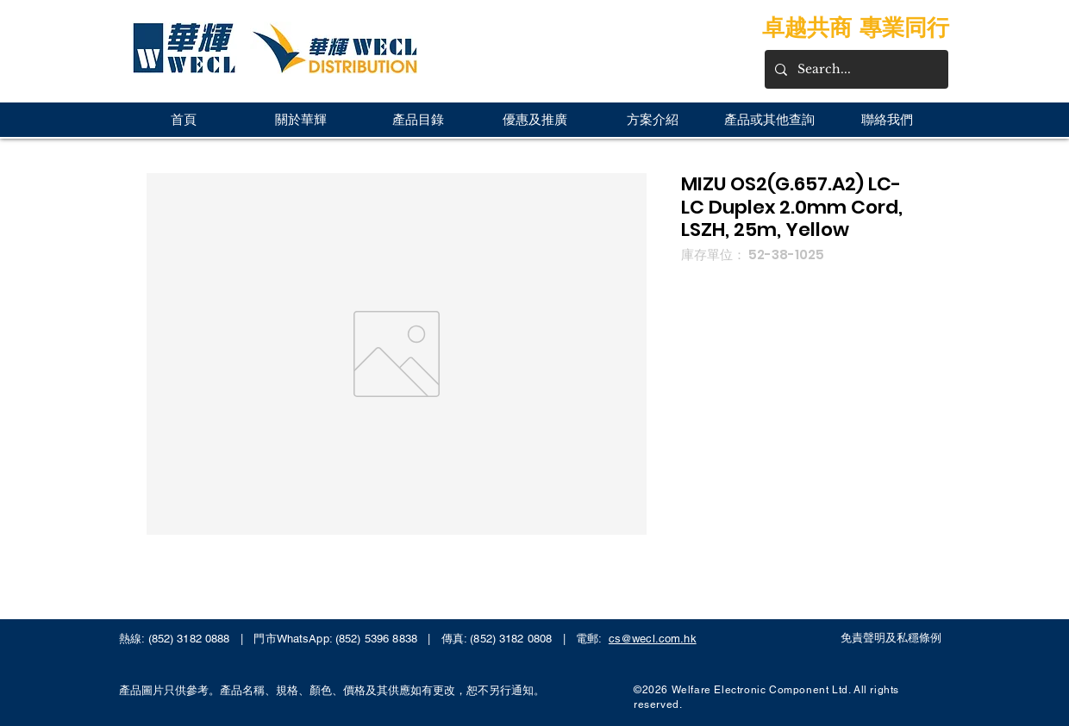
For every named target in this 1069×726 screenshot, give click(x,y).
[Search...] (854, 69)
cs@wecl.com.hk (653, 638)
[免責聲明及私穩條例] (896, 638)
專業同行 (904, 27)
